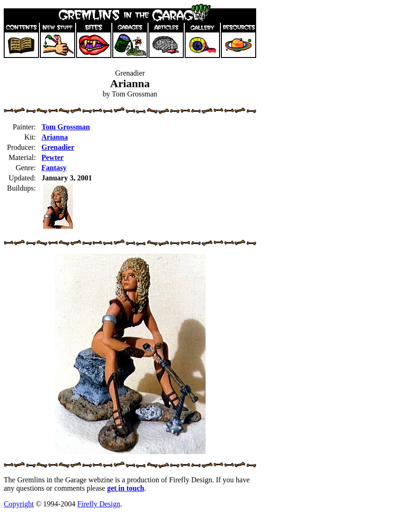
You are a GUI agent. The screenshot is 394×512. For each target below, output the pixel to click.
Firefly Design (98, 504)
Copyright (19, 504)
